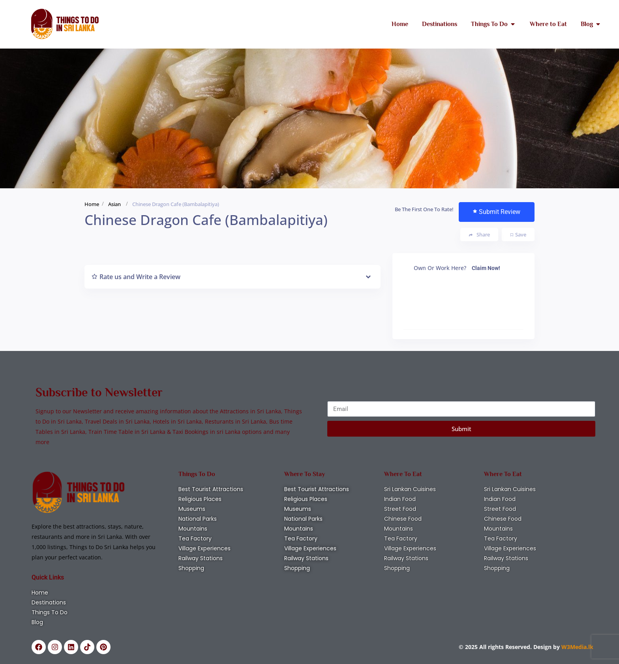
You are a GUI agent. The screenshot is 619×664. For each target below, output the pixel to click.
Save (518, 234)
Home (91, 204)
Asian (114, 204)
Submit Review (496, 212)
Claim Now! (486, 268)
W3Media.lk (576, 647)
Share (479, 234)
